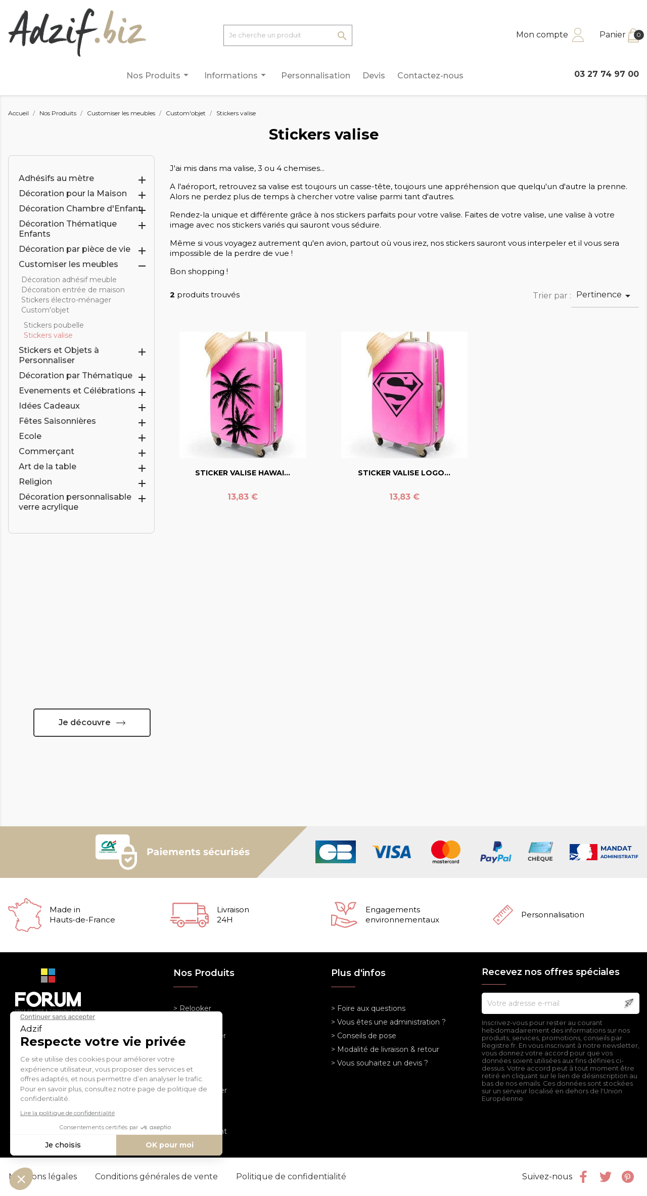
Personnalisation (315, 75)
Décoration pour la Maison (73, 193)
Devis (373, 75)
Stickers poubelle (54, 325)
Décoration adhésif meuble (69, 279)
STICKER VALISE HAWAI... (242, 472)
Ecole (30, 436)
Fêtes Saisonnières (57, 421)
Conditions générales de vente (157, 1176)
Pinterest (628, 1177)
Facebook (583, 1177)
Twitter (605, 1177)
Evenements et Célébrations (77, 390)
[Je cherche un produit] (287, 35)
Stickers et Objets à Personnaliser (59, 355)
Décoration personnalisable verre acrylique (75, 502)
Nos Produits (159, 75)
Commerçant (46, 451)
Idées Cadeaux (49, 406)
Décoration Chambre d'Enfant (80, 208)
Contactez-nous (430, 75)
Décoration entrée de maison (73, 289)
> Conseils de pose (363, 1035)
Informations (236, 75)
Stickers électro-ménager (66, 299)
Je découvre (85, 722)
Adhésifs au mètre (56, 178)
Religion (35, 481)
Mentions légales (44, 1176)
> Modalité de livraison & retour (385, 1049)
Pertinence (605, 296)
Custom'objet (45, 310)
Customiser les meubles (68, 264)
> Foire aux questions (368, 1008)
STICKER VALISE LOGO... (404, 472)
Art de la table (47, 466)
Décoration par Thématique (75, 375)
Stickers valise (48, 335)
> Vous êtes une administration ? (388, 1022)
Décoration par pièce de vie (74, 249)
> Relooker (192, 1008)
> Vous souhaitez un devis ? (379, 1063)
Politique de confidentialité (291, 1176)
